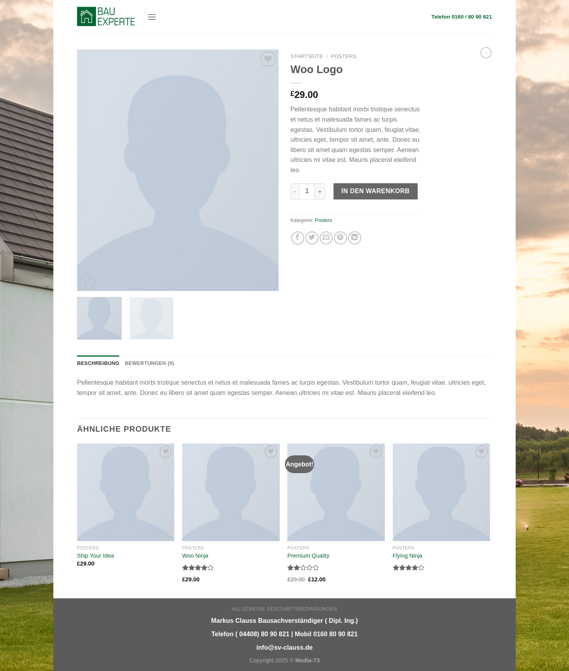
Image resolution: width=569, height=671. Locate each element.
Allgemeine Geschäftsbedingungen (284, 609)
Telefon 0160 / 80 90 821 (461, 17)
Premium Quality (308, 556)
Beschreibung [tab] (98, 363)
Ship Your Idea (95, 556)
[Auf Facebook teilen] (297, 237)
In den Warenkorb (375, 191)
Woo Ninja (195, 556)
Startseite (306, 56)
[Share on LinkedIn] (354, 237)
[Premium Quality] (336, 492)
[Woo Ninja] (231, 492)
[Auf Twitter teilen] (311, 237)
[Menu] (151, 16)
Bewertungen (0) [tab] (149, 363)
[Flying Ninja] (441, 492)
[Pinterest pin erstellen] (340, 237)
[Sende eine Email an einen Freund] (326, 237)
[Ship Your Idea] (126, 492)
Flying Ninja (407, 556)
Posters (343, 56)
